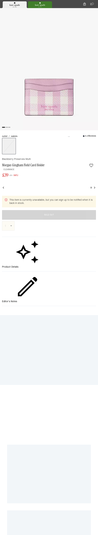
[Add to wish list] (17, 44)
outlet (5, 35)
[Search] (58, 11)
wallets (17, 35)
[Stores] (21, 11)
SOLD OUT (69, 106)
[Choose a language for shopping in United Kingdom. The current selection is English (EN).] (8, 11)
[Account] (86, 11)
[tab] (36, 3)
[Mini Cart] (93, 11)
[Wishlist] (78, 11)
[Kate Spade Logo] (49, 11)
